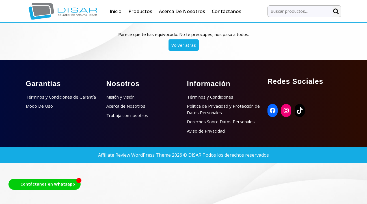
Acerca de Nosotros (182, 11)
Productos (140, 11)
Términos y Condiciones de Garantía (61, 97)
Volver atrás (185, 46)
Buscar (337, 11)
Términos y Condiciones (210, 97)
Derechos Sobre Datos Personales (221, 121)
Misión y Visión (120, 97)
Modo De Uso (39, 106)
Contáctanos (226, 11)
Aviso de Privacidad (206, 131)
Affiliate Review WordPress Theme (134, 155)
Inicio (116, 11)
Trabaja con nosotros (127, 115)
